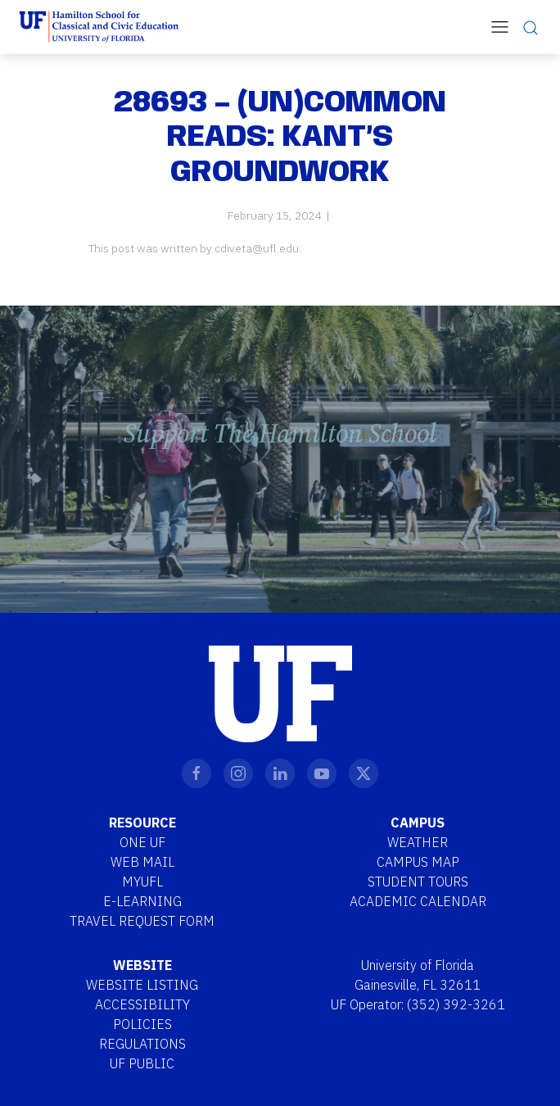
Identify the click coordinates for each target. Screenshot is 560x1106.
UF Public (142, 1063)
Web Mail (142, 862)
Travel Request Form (142, 921)
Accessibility (142, 1004)
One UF (142, 842)
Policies (142, 1024)
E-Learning (142, 901)
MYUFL (142, 881)
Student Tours (418, 881)
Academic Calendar (418, 901)
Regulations (142, 1044)
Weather (417, 842)
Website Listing (142, 985)
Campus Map (418, 862)
